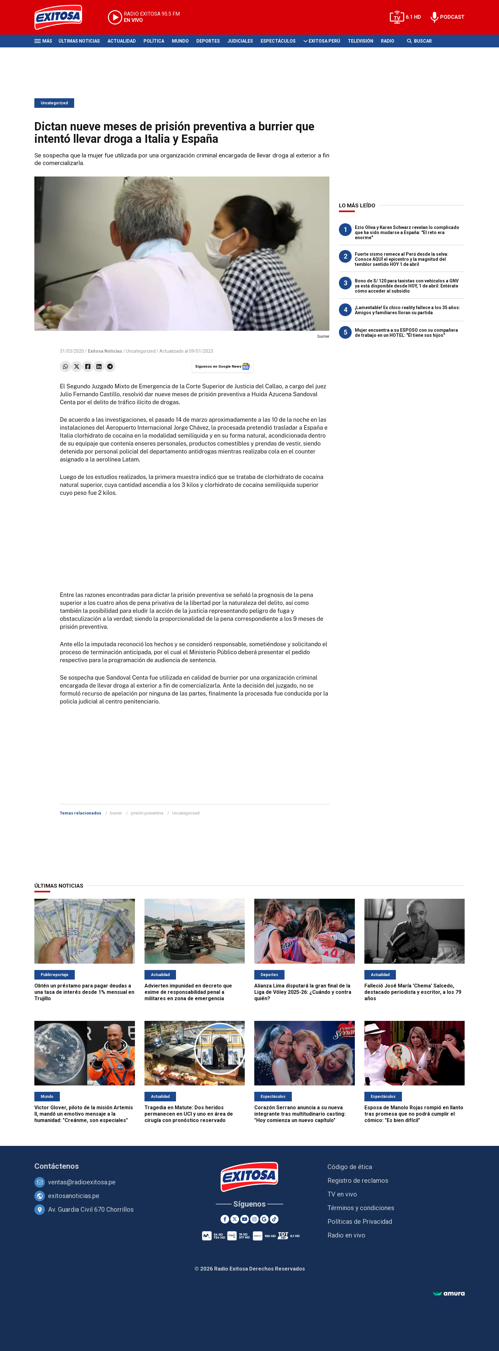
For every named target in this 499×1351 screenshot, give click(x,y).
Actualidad (122, 41)
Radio (387, 41)
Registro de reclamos (357, 1180)
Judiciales (240, 41)
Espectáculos (278, 41)
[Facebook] (225, 1219)
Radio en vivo (346, 1235)
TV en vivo (342, 1194)
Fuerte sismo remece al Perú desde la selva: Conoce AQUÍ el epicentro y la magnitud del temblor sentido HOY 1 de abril (401, 259)
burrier (116, 813)
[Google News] (264, 1219)
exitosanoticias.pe (73, 1196)
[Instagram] (254, 1219)
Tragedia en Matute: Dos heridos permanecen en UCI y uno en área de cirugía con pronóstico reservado (188, 1114)
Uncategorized (54, 103)
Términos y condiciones (360, 1208)
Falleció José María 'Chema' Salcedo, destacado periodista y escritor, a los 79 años (412, 992)
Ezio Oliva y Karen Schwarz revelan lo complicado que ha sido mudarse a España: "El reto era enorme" (407, 232)
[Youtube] (244, 1219)
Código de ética (349, 1167)
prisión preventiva (147, 813)
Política (154, 41)
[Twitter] (234, 1219)
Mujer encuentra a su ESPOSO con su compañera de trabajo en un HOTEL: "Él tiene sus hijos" (406, 333)
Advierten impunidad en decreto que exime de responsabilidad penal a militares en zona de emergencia (188, 992)
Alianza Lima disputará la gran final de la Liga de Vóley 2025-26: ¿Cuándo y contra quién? (302, 992)
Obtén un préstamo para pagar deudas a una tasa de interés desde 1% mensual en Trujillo (84, 992)
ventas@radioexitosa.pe (82, 1182)
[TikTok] (274, 1219)
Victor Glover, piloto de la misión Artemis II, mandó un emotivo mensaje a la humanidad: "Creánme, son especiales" (83, 1114)
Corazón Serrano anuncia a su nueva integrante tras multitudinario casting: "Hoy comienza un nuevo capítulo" (300, 1114)
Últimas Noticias (79, 41)
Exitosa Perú (324, 41)
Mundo (180, 41)
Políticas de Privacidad (359, 1221)
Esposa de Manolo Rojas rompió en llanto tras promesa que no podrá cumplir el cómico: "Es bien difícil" (413, 1114)
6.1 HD (413, 17)
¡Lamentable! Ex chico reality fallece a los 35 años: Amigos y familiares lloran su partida (407, 310)
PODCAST (452, 17)
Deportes (208, 41)
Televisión (360, 41)
